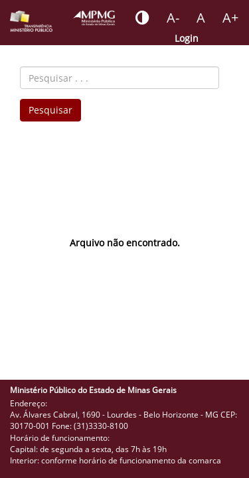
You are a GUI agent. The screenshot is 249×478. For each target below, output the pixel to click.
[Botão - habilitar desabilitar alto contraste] (142, 18)
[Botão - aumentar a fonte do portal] (230, 18)
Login (187, 38)
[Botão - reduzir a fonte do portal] (173, 18)
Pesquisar (50, 110)
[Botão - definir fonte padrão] (200, 18)
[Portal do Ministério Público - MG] (93, 18)
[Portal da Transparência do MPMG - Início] (31, 21)
